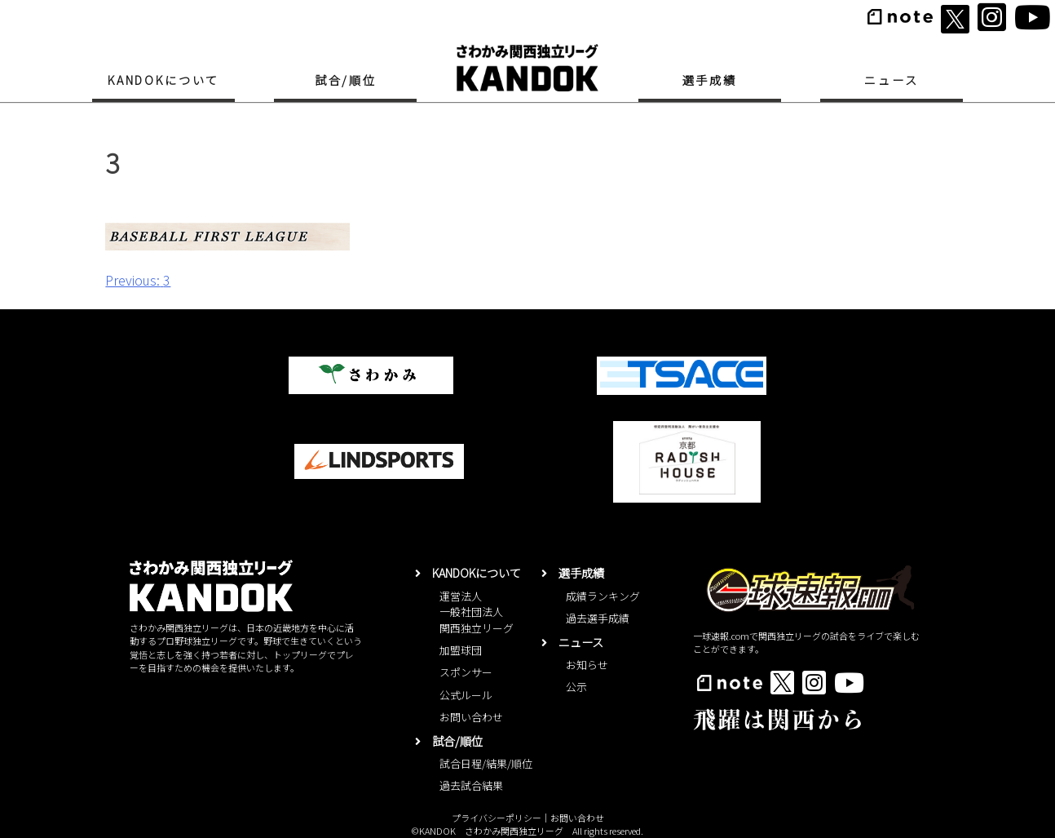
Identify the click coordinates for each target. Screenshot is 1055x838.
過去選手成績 (597, 618)
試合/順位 (346, 79)
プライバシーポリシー (496, 817)
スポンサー (465, 672)
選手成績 (709, 79)
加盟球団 (460, 650)
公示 (576, 686)
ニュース (891, 79)
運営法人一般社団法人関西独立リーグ (476, 612)
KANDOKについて (163, 79)
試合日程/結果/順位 (485, 763)
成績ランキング (603, 596)
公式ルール (465, 695)
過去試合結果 (471, 785)
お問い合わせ (471, 717)
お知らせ (587, 664)
